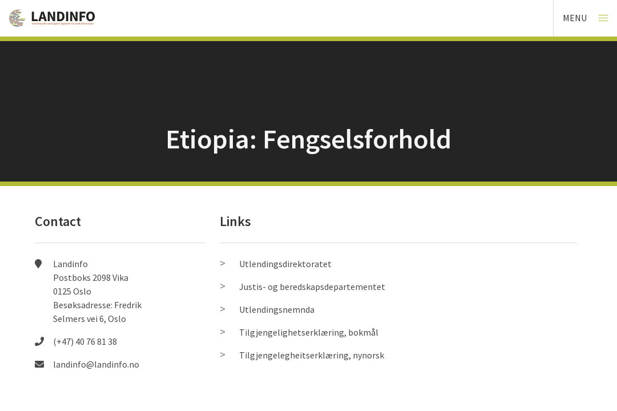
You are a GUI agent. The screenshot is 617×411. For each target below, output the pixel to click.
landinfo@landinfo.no (96, 364)
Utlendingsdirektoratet (285, 263)
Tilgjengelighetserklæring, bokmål (308, 332)
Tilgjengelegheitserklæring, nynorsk (311, 355)
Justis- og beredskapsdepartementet (312, 286)
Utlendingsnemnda (276, 309)
